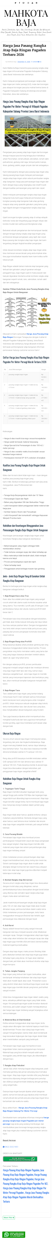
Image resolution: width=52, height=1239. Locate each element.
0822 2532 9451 (11, 1147)
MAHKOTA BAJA (26, 17)
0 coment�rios (36, 62)
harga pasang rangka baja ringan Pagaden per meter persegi (26, 1120)
